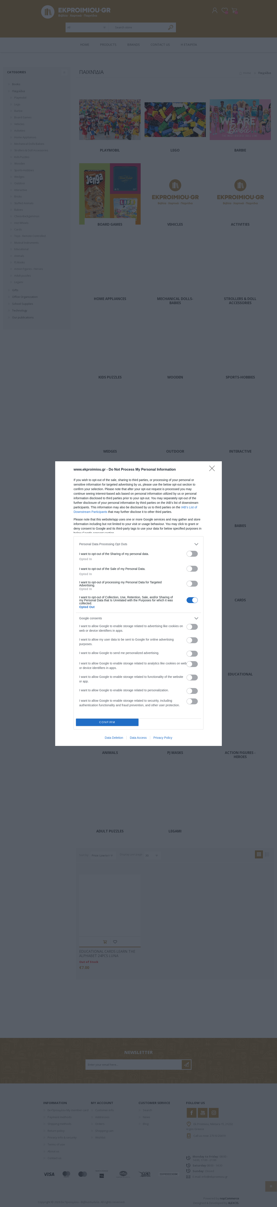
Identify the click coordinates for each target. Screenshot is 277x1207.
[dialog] (138, 603)
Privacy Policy (162, 737)
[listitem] (138, 544)
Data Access (138, 737)
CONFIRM (107, 722)
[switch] (192, 554)
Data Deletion (114, 737)
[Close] (213, 470)
